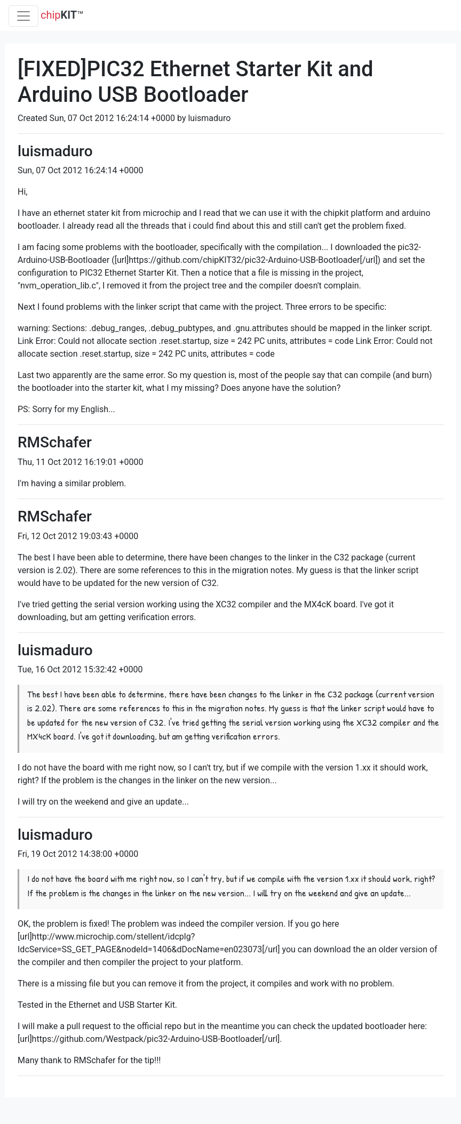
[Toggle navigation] (23, 16)
